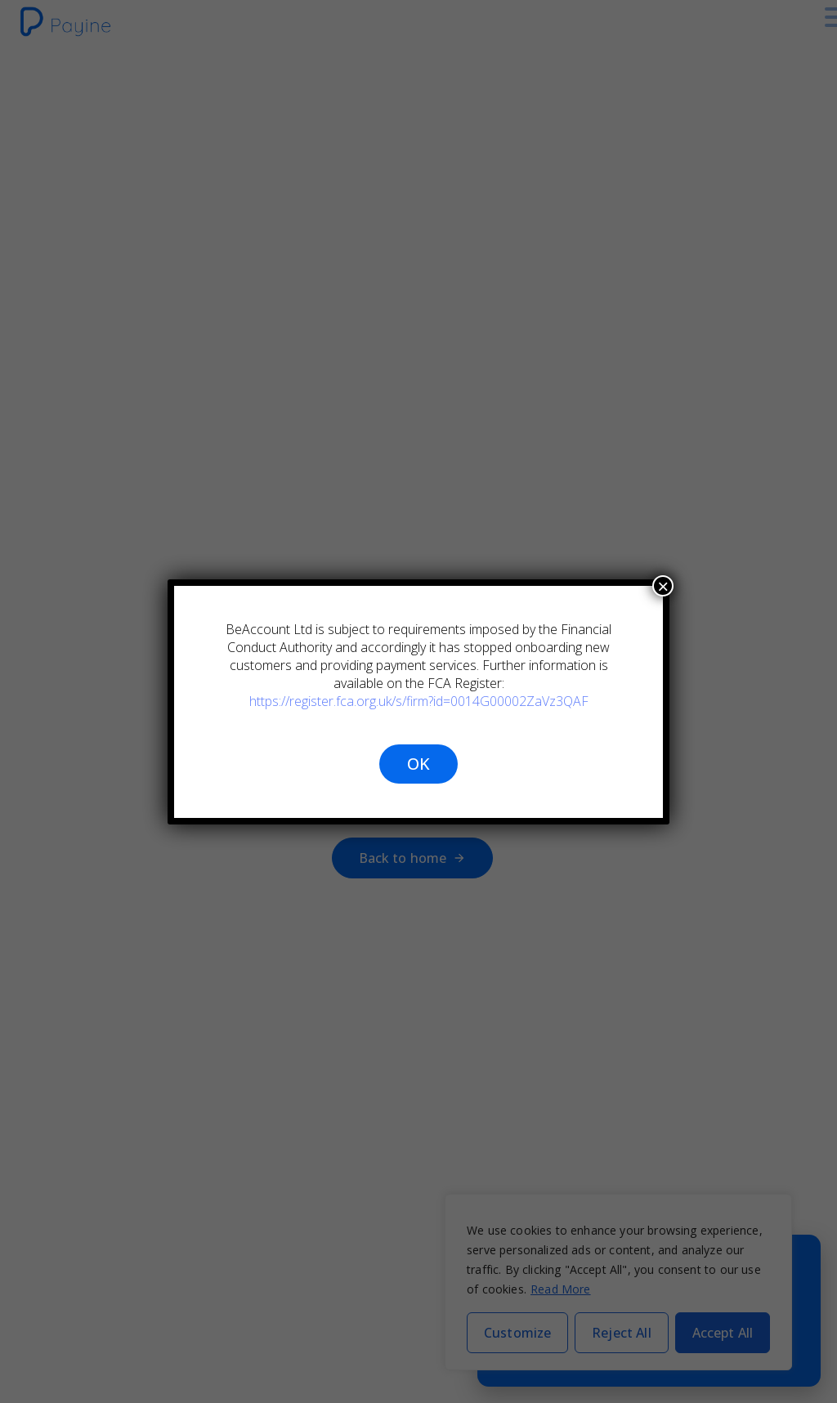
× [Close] (663, 585)
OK (418, 764)
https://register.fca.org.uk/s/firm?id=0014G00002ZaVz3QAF (418, 701)
